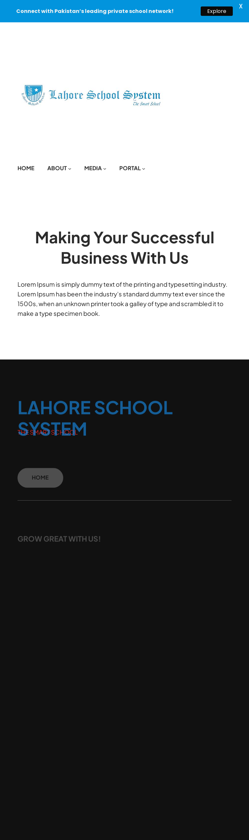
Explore (216, 11)
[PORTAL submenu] (143, 168)
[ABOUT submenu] (69, 168)
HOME (40, 480)
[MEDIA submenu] (104, 168)
